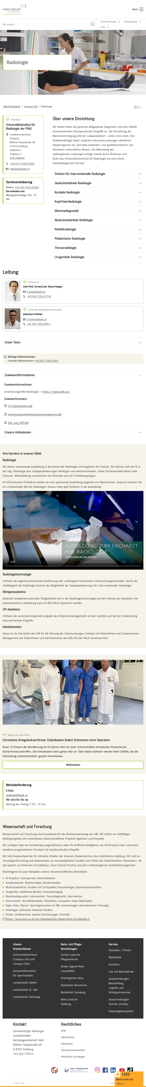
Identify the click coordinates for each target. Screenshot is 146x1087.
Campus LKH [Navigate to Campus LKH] (31, 106)
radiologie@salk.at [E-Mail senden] (19, 168)
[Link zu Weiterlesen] (73, 765)
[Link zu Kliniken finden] (110, 22)
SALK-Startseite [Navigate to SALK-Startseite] (11, 106)
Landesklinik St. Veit (25, 989)
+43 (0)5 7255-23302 (27, 187)
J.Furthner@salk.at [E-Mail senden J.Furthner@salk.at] (36, 319)
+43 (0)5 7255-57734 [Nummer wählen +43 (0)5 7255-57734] (39, 296)
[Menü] (137, 9)
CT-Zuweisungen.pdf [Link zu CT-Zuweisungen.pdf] (20, 406)
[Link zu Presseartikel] (132, 22)
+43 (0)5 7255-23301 (47, 360)
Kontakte (114, 964)
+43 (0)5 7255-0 (23, 1053)
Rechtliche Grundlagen (73, 1056)
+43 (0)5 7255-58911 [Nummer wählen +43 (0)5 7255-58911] (39, 324)
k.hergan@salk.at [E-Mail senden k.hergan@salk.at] (36, 291)
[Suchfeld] (48, 24)
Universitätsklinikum (25, 954)
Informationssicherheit (73, 1050)
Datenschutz (67, 1037)
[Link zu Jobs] (105, 27)
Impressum (67, 1043)
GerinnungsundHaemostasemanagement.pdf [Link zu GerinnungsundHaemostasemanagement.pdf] (34, 414)
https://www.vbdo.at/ (56, 391)
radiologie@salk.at (17, 795)
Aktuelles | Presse (120, 950)
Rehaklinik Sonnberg (73, 992)
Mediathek (115, 957)
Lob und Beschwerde (121, 971)
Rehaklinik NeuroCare (74, 985)
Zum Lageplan (17, 157)
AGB (63, 1030)
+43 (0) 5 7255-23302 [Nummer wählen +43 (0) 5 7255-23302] (22, 163)
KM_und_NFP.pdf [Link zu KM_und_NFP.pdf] (18, 422)
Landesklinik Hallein (25, 982)
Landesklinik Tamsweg (26, 996)
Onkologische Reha (72, 978)
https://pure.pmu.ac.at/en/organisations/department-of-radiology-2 (48, 919)
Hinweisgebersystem (121, 1011)
